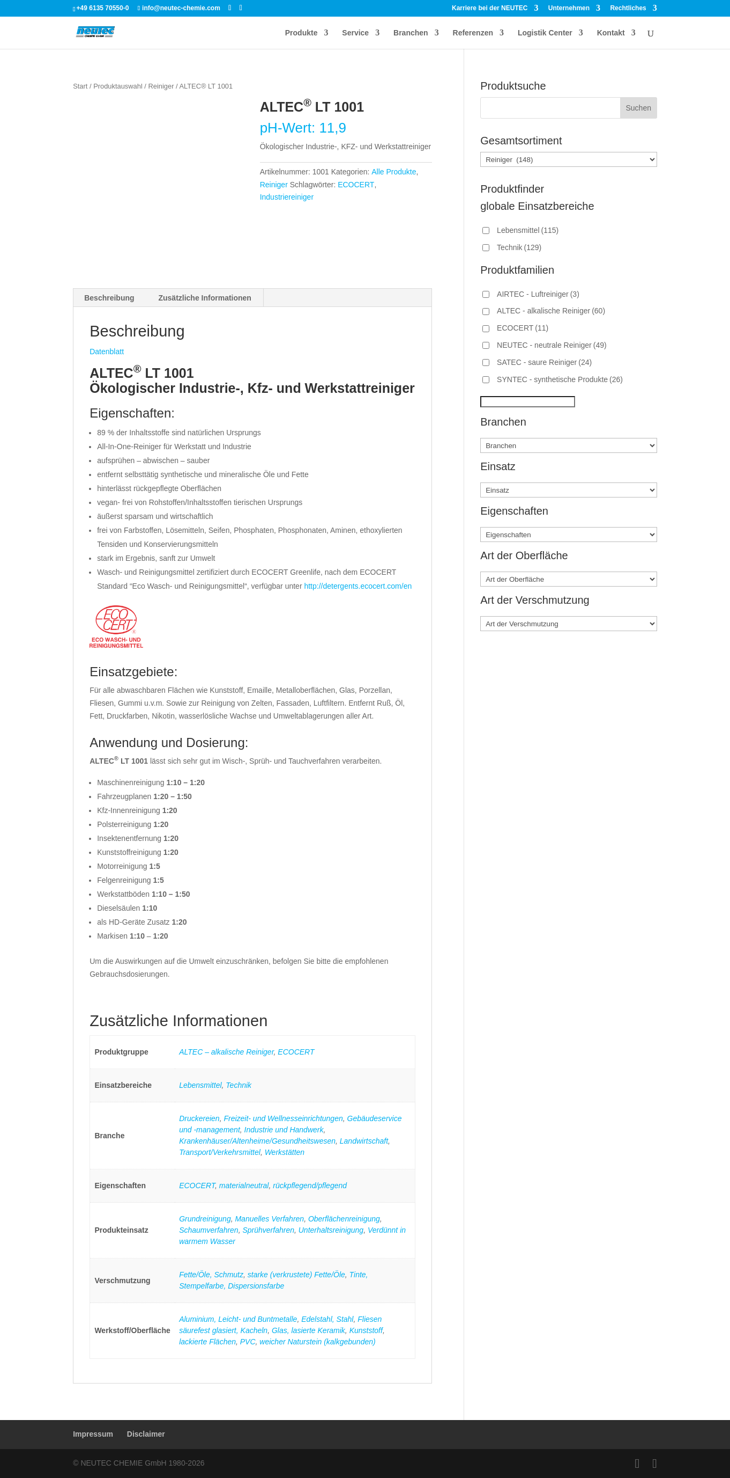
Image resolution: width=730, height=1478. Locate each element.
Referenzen (473, 33)
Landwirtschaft (364, 1141)
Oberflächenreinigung (344, 1218)
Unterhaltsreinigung (331, 1230)
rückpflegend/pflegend (310, 1185)
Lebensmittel (200, 1085)
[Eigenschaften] (568, 534)
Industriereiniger (287, 197)
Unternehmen (569, 8)
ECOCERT (356, 184)
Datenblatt (107, 351)
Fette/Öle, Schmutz (211, 1274)
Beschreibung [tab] (109, 298)
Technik (238, 1085)
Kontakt (611, 33)
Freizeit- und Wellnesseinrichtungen (283, 1118)
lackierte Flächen (207, 1341)
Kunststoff (366, 1330)
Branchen (410, 33)
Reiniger (161, 86)
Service (355, 33)
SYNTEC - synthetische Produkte (560, 379)
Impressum (93, 1434)
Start (80, 86)
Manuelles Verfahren (269, 1218)
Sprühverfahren (268, 1230)
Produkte (301, 33)
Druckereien (199, 1118)
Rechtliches (628, 8)
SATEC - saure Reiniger (544, 362)
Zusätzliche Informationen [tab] (204, 298)
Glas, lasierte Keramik (308, 1330)
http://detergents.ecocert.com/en (358, 586)
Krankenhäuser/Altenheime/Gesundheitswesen (257, 1141)
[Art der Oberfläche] (568, 579)
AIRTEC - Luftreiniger (538, 294)
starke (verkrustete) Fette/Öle (296, 1274)
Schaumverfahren (209, 1230)
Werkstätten (284, 1152)
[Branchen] (568, 445)
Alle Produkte (393, 171)
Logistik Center (545, 33)
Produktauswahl (118, 86)
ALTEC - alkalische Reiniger (551, 310)
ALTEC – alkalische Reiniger (226, 1052)
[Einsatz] (568, 489)
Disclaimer (146, 1434)
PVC (248, 1341)
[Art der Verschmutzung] (568, 623)
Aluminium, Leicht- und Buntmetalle (238, 1319)
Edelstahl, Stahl (327, 1319)
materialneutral (244, 1185)
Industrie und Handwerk (284, 1129)
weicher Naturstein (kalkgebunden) (317, 1341)
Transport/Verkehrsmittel (219, 1152)
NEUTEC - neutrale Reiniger (552, 345)
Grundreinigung (205, 1218)
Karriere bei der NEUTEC (489, 8)
